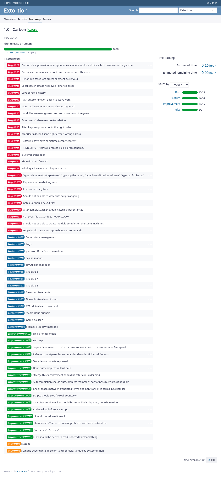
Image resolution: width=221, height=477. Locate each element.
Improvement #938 (19, 347)
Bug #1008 (14, 175)
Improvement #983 (19, 375)
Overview (10, 19)
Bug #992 (13, 141)
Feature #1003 (16, 326)
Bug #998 (13, 168)
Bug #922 (13, 65)
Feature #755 (16, 264)
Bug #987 (13, 120)
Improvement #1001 (20, 423)
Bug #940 (13, 79)
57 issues (8, 52)
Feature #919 (16, 292)
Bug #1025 (14, 230)
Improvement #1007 (20, 430)
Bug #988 (13, 127)
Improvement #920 (19, 340)
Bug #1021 (14, 216)
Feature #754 (16, 258)
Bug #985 (13, 106)
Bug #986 (13, 113)
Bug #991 (13, 134)
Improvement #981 (19, 368)
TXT (213, 460)
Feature (175, 98)
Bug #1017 (14, 196)
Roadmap (35, 19)
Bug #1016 (14, 189)
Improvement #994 (19, 409)
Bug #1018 (14, 203)
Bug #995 (13, 147)
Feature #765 (16, 271)
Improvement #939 (19, 354)
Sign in (213, 2)
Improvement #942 (19, 361)
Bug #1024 (14, 223)
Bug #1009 (14, 182)
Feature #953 (16, 320)
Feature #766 (16, 278)
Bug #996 (13, 154)
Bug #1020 (14, 209)
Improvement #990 (19, 395)
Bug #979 (13, 92)
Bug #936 (13, 72)
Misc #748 (14, 450)
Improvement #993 (19, 402)
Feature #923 (16, 299)
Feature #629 (16, 237)
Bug (177, 92)
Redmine (22, 471)
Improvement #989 (19, 389)
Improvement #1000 (20, 416)
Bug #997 (13, 161)
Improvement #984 (19, 382)
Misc (177, 109)
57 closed (20, 52)
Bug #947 (13, 85)
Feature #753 (16, 251)
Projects (17, 2)
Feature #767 (16, 285)
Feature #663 (16, 244)
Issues (47, 19)
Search (133, 10)
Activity (22, 19)
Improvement (171, 104)
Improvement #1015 (20, 437)
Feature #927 (16, 313)
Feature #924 (16, 306)
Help (26, 2)
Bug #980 (13, 99)
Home (7, 2)
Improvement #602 (19, 333)
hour (209, 65)
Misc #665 (14, 443)
